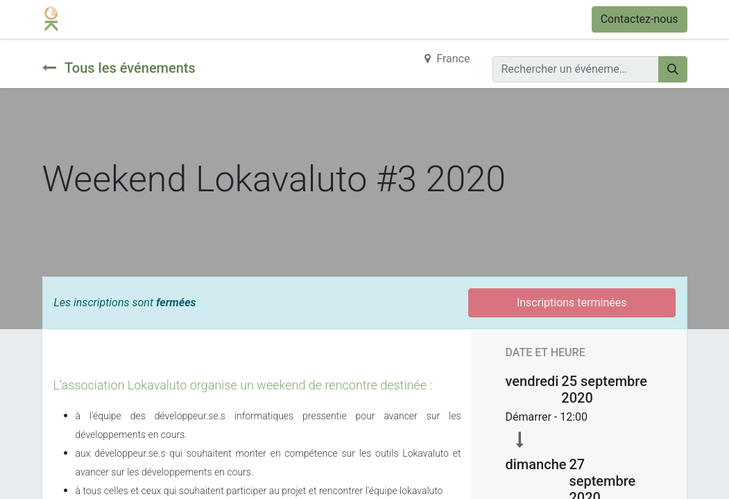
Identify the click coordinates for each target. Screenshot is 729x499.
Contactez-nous (639, 19)
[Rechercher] (672, 69)
